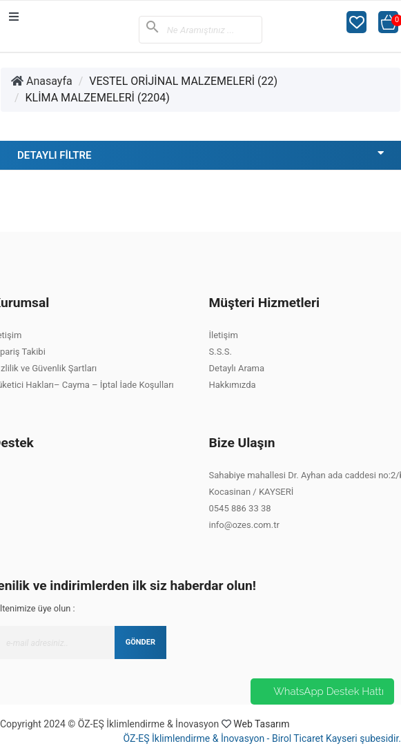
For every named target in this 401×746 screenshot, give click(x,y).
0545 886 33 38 (240, 508)
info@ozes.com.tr (244, 525)
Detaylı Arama (237, 368)
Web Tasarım (261, 723)
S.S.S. (220, 351)
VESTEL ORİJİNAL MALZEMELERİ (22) (183, 81)
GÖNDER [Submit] (140, 642)
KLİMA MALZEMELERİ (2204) (98, 97)
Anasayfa (41, 81)
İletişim (223, 335)
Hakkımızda (232, 385)
